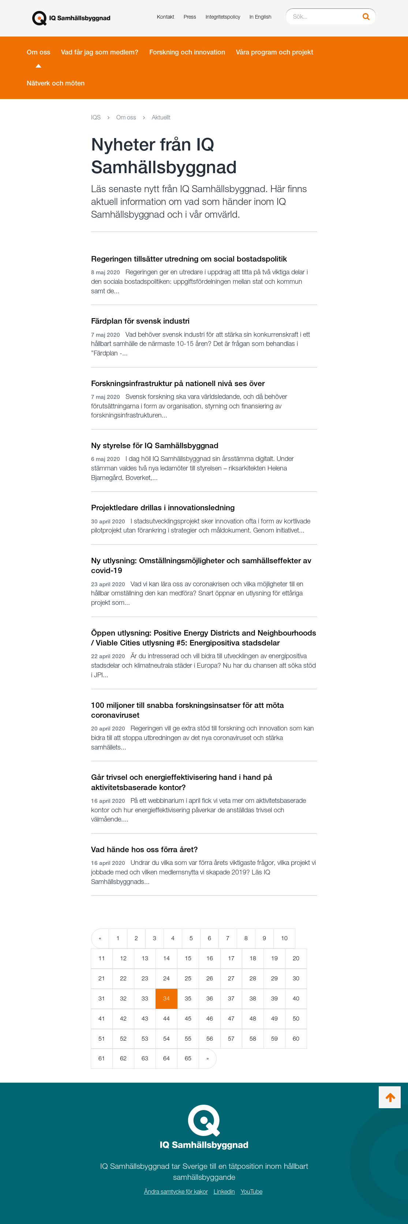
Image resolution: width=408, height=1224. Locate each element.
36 (209, 998)
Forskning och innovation (187, 52)
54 (166, 1038)
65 (188, 1058)
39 (274, 998)
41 (101, 1018)
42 (123, 1018)
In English (261, 17)
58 (253, 1038)
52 (123, 1038)
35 (188, 998)
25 (188, 978)
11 (101, 958)
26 (209, 978)
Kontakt (165, 17)
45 (188, 1018)
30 (296, 978)
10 (284, 938)
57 (231, 1038)
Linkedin (224, 1191)
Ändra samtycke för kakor (176, 1191)
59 (274, 1038)
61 (101, 1058)
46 (209, 1018)
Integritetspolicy (223, 17)
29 (274, 978)
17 (231, 958)
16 (209, 958)
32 (123, 998)
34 (170, 1001)
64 (166, 1058)
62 (123, 1058)
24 (166, 978)
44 (166, 1018)
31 (101, 998)
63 (145, 1058)
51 (101, 1038)
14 (166, 958)
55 (188, 1038)
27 (231, 978)
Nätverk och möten (56, 83)
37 (231, 998)
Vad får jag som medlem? (99, 52)
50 (296, 1018)
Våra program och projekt (274, 52)
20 (296, 958)
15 (188, 958)
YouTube (251, 1191)
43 (145, 1018)
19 (274, 958)
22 (123, 978)
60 (296, 1038)
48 (253, 1018)
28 (253, 978)
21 (101, 978)
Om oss (38, 52)
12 (123, 958)
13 (145, 958)
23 (145, 978)
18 (253, 958)
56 (209, 1038)
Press (190, 17)
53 (145, 1038)
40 (296, 998)
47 (231, 1018)
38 (253, 998)
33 (145, 998)
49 (274, 1018)
